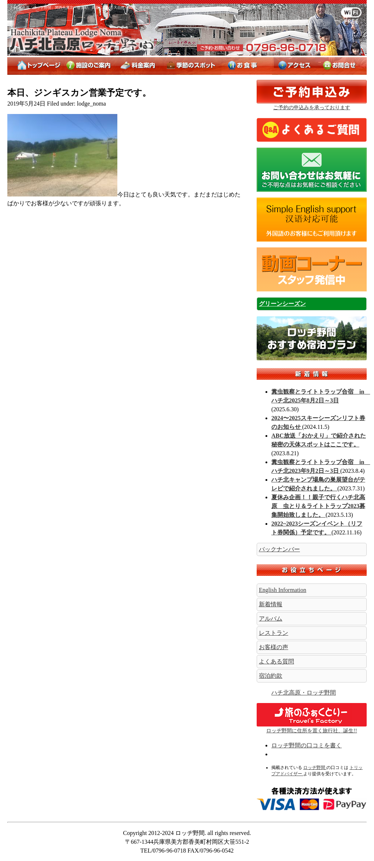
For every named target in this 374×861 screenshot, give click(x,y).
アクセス (294, 66)
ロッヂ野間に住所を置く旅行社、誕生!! (312, 727)
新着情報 (312, 374)
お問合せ (342, 66)
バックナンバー (279, 549)
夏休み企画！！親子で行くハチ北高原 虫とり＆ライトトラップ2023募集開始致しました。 (318, 506)
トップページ (35, 66)
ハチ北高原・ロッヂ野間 (303, 692)
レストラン (273, 633)
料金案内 (138, 66)
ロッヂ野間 (82, 41)
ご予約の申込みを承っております (311, 107)
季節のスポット (191, 66)
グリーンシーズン (282, 304)
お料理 (246, 66)
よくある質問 (276, 661)
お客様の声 (273, 647)
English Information (282, 590)
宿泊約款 (270, 676)
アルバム (270, 618)
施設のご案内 (89, 66)
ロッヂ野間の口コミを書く (306, 745)
